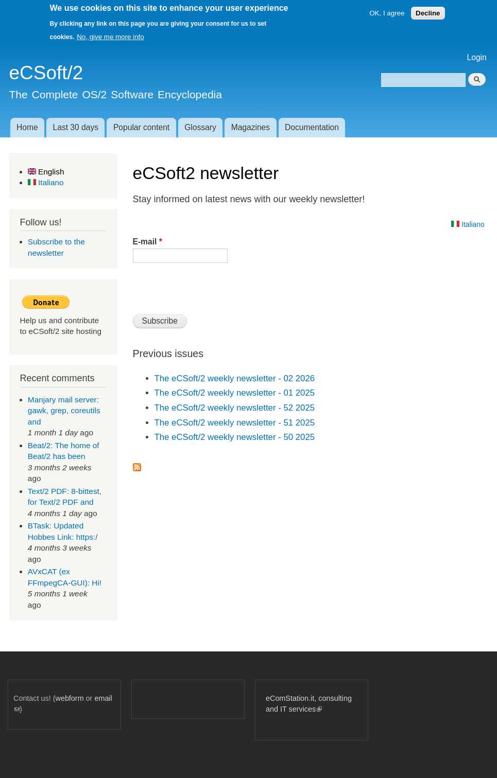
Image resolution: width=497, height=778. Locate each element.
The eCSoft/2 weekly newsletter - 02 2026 (235, 378)
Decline (428, 13)
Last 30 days (75, 127)
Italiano (46, 182)
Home (27, 127)
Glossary (200, 127)
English (46, 171)
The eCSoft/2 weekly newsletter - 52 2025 (235, 408)
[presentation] (211, 293)
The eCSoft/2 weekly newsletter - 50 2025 (235, 437)
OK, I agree (386, 13)
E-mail (147, 241)
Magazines (250, 127)
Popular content (141, 127)
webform (70, 698)
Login (477, 57)
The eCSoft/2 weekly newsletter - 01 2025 (235, 393)
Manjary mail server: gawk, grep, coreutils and (64, 410)
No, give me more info (110, 37)
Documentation (312, 127)
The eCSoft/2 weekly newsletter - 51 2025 (235, 423)
